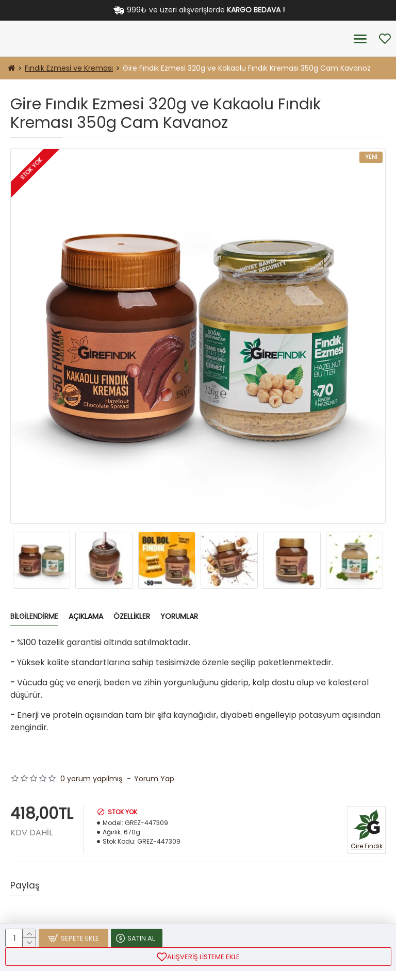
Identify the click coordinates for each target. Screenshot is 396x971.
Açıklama (86, 616)
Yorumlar (179, 616)
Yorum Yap (154, 778)
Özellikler (131, 616)
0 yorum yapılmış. (92, 778)
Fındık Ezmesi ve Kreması (69, 68)
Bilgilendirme (34, 616)
